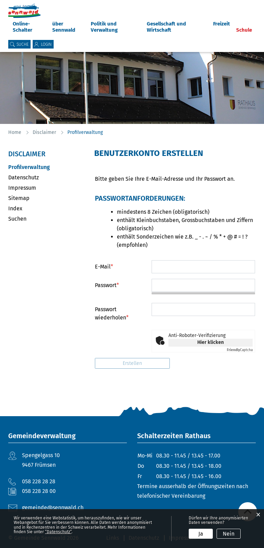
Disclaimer (26, 154)
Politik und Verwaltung (104, 27)
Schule (244, 30)
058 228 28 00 (39, 491)
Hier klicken (210, 342)
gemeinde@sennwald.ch (53, 507)
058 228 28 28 (38, 481)
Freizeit (221, 24)
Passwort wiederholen (112, 313)
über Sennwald (63, 27)
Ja (200, 533)
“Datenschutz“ (58, 531)
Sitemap (19, 198)
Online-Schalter (22, 27)
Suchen (17, 218)
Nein (228, 533)
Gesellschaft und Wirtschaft (166, 27)
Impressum (22, 188)
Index (15, 208)
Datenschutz (23, 177)
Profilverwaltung (45, 167)
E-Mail (104, 266)
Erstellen (132, 363)
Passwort (107, 285)
